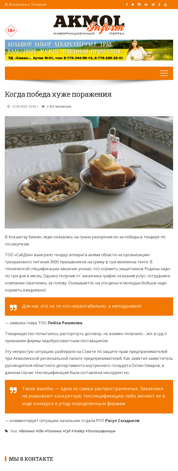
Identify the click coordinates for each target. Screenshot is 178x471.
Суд (67, 431)
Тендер (78, 431)
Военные (28, 431)
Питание (54, 431)
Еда (41, 431)
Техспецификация (101, 431)
